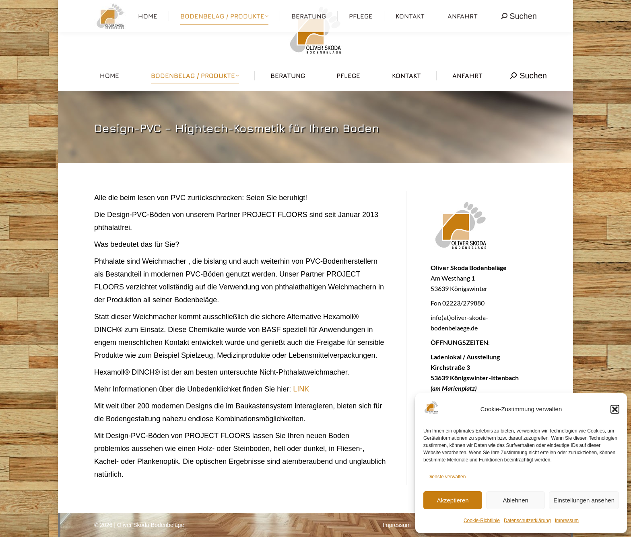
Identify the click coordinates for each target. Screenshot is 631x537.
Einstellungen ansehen (584, 500)
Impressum (567, 520)
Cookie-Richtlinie (482, 520)
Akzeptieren (452, 500)
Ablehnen (515, 500)
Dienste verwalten (446, 477)
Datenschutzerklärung (527, 520)
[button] (615, 409)
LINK (301, 389)
